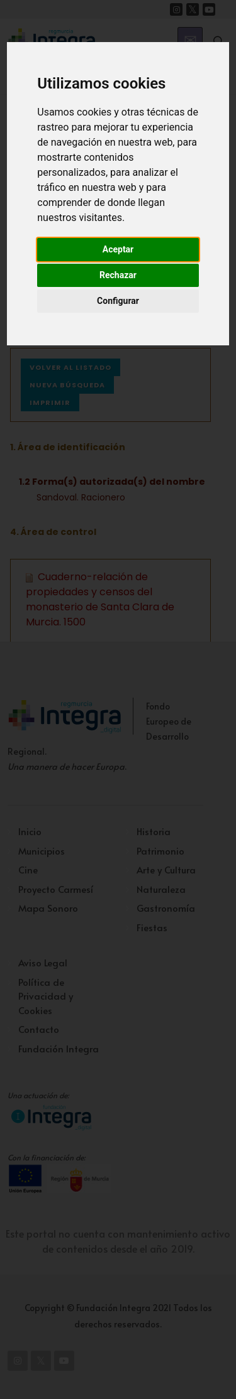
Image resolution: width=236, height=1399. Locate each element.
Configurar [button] (118, 301)
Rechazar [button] (118, 275)
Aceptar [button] (118, 249)
